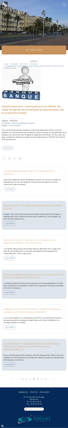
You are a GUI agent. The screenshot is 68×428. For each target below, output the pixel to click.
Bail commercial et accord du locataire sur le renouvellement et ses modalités (29, 241)
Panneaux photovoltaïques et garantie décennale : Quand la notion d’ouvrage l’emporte (33, 310)
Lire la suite (7, 148)
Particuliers (14, 64)
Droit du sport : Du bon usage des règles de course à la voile (33, 207)
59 (22, 379)
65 (45, 379)
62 (34, 379)
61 (30, 379)
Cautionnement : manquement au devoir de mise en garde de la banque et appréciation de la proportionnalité (32, 347)
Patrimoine (23, 64)
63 (38, 379)
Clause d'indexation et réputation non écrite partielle (29, 172)
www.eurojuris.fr (14, 125)
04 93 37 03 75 (35, 402)
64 (41, 379)
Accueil (6, 64)
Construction (34, 64)
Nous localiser (35, 409)
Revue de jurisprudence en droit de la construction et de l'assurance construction (33, 276)
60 (26, 379)
